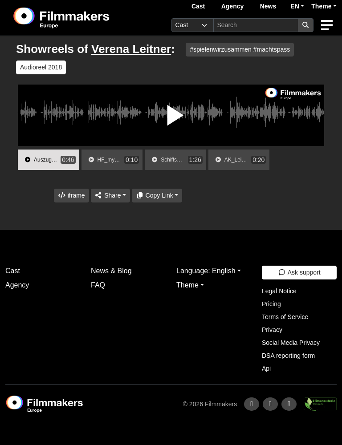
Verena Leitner (131, 49)
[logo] (83, 18)
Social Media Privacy (291, 342)
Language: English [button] (206, 271)
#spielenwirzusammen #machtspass (240, 49)
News (268, 6)
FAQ (98, 285)
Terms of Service (285, 316)
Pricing (271, 303)
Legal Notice (279, 291)
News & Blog (111, 271)
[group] (48, 160)
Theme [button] (321, 6)
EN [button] (294, 6)
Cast (198, 6)
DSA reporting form (288, 355)
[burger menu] (327, 25)
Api (266, 368)
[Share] (110, 195)
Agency (232, 6)
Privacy (272, 329)
